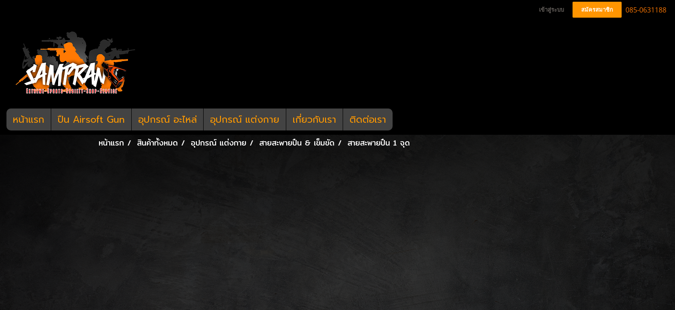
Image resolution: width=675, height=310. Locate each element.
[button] (400, 119)
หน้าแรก (28, 119)
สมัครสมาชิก (597, 9)
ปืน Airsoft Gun (91, 119)
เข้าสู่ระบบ (551, 9)
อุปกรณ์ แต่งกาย (244, 119)
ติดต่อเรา (368, 119)
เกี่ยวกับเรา (314, 119)
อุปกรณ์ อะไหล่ (167, 119)
